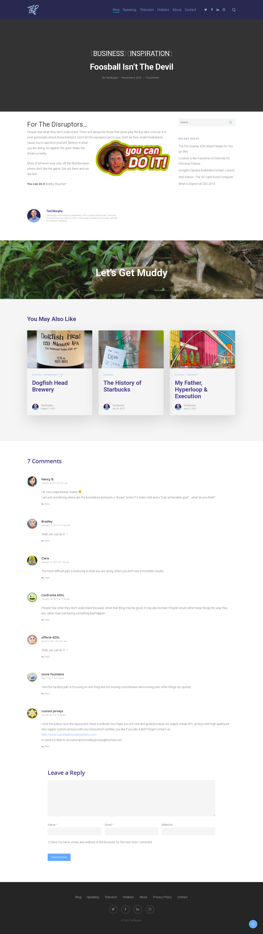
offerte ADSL (50, 637)
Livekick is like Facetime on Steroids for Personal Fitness (204, 160)
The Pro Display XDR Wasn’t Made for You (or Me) (205, 148)
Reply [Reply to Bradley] (47, 540)
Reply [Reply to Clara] (47, 577)
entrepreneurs (51, 374)
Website (167, 824)
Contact (190, 10)
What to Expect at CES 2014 (196, 183)
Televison (147, 10)
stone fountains (52, 674)
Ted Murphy (112, 77)
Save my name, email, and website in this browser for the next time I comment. (102, 842)
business (108, 53)
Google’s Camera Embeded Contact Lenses (206, 170)
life (61, 374)
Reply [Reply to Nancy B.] (47, 504)
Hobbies (163, 10)
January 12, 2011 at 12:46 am (55, 525)
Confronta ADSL (52, 595)
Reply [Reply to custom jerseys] (47, 746)
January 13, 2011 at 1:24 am (55, 562)
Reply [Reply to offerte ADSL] (47, 656)
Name (53, 824)
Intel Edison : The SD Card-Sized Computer (205, 177)
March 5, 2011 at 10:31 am (54, 641)
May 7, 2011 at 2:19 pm (52, 678)
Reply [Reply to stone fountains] (47, 693)
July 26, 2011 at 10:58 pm (53, 715)
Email (109, 824)
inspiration (150, 53)
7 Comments (152, 77)
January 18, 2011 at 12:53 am (55, 599)
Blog (116, 10)
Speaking (129, 10)
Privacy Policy (162, 897)
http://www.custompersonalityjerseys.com (69, 734)
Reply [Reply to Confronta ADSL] (47, 620)
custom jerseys (52, 711)
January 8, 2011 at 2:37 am (54, 483)
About (177, 10)
